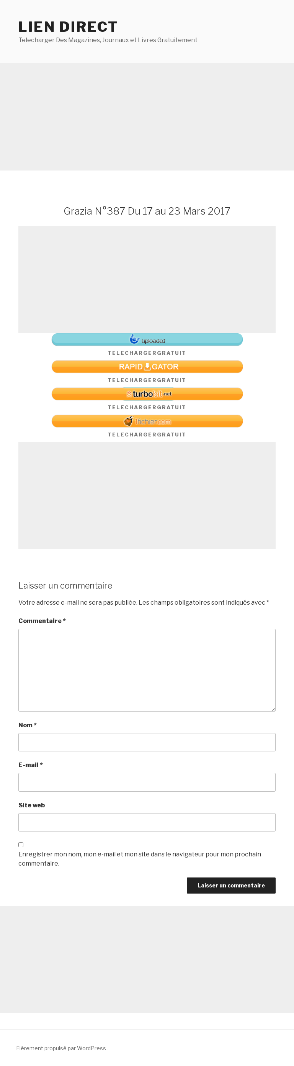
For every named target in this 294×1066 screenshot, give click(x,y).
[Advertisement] (147, 117)
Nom (27, 725)
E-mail (30, 765)
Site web (31, 805)
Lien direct (68, 26)
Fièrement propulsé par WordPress (61, 1048)
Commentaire (42, 621)
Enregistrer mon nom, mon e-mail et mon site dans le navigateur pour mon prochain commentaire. (139, 859)
